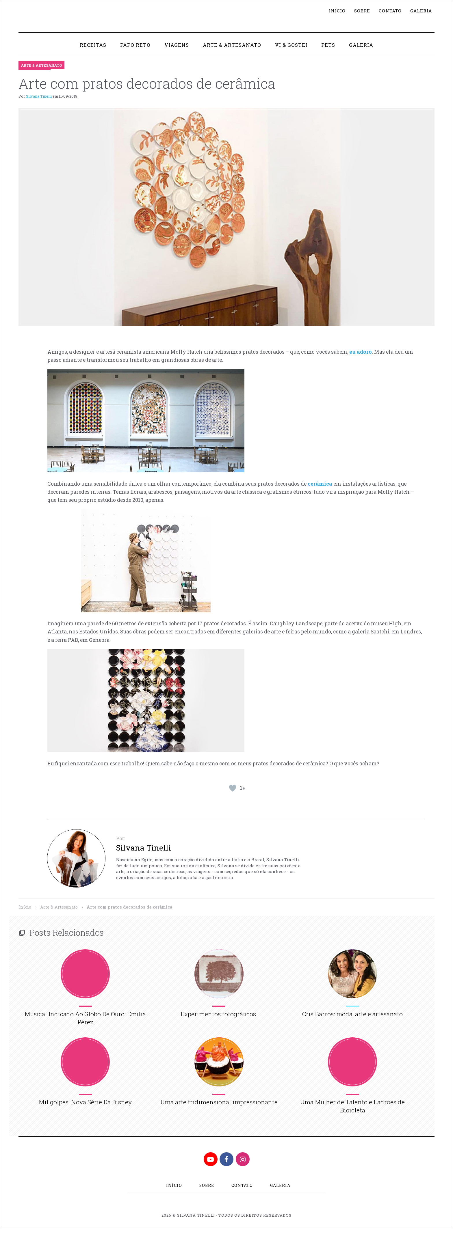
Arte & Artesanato (232, 53)
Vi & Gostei (292, 53)
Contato (388, 11)
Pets (329, 53)
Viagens (176, 53)
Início (334, 11)
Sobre (359, 11)
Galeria (420, 11)
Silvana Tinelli (39, 104)
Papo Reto (134, 53)
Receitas (91, 53)
